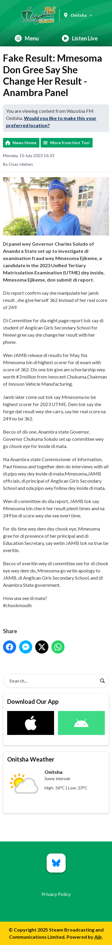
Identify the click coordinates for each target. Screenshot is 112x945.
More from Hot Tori (70, 142)
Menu (27, 38)
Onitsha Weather (30, 759)
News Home (24, 142)
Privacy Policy (56, 894)
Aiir (98, 937)
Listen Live (80, 38)
